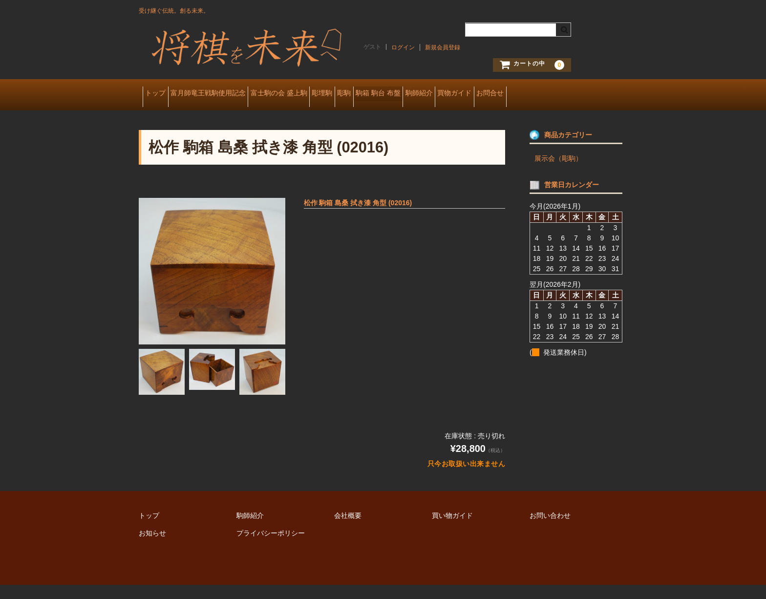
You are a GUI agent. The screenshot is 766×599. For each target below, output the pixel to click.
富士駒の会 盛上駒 (313, 94)
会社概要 (348, 530)
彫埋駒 (372, 94)
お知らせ (152, 547)
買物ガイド (565, 94)
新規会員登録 (442, 47)
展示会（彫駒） (558, 172)
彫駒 (409, 94)
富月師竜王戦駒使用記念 (227, 94)
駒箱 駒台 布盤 (458, 94)
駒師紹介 (514, 94)
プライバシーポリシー (270, 547)
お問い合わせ (550, 530)
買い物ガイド (452, 530)
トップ (159, 94)
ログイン (403, 47)
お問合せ (162, 114)
